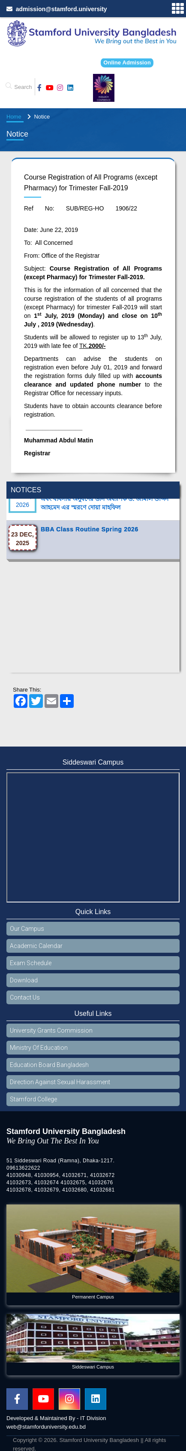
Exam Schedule (30, 963)
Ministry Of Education (39, 1047)
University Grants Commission (51, 1030)
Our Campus (27, 928)
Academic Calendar (36, 945)
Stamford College (33, 1099)
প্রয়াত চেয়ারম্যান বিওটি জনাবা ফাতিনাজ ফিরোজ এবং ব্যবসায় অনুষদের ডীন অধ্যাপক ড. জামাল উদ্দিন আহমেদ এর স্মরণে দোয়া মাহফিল (104, 504)
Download (24, 980)
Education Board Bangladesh (49, 1064)
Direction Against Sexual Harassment (60, 1082)
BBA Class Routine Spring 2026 (89, 534)
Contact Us (25, 997)
